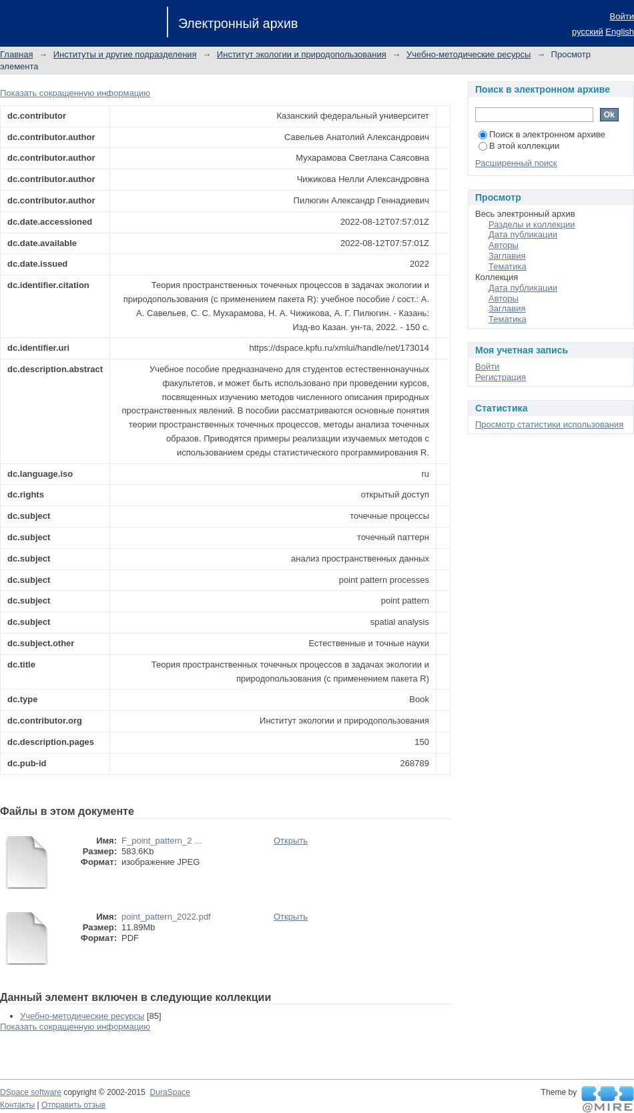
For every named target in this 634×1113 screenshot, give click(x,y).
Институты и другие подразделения (125, 54)
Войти (622, 16)
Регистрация (500, 377)
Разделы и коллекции (532, 224)
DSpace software (30, 1092)
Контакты (17, 1105)
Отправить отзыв (73, 1105)
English (619, 32)
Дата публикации (523, 234)
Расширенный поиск (516, 163)
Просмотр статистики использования (549, 424)
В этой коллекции (519, 146)
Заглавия (507, 256)
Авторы (504, 245)
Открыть (291, 841)
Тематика (508, 266)
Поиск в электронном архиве (542, 134)
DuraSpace (169, 1092)
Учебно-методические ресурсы (468, 54)
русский (587, 32)
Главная (16, 54)
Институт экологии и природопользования (301, 54)
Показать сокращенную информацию (75, 93)
